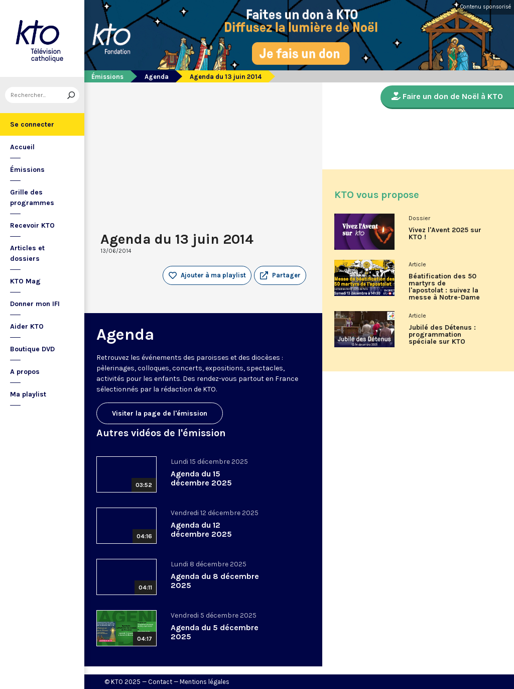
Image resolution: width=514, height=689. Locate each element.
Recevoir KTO (32, 225)
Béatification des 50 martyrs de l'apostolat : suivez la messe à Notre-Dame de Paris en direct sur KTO (445, 290)
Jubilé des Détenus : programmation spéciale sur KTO (442, 334)
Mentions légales (204, 681)
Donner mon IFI (35, 304)
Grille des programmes (32, 197)
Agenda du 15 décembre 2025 (201, 478)
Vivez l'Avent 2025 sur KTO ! (445, 234)
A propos (25, 371)
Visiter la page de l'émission (159, 413)
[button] (280, 275)
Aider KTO (27, 326)
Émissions (27, 169)
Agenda (157, 76)
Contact (160, 681)
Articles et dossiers (27, 253)
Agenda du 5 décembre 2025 (215, 632)
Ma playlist (28, 394)
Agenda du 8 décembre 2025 (215, 580)
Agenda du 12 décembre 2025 (201, 529)
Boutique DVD (32, 349)
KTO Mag (25, 281)
